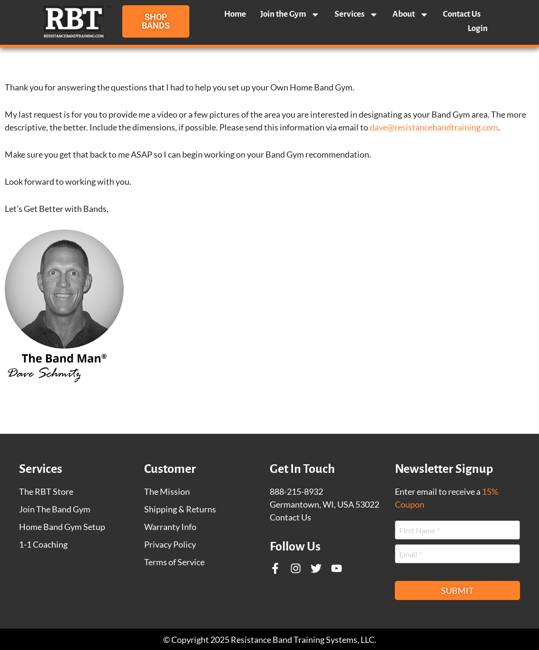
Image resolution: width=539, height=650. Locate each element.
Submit (457, 590)
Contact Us (461, 14)
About (410, 14)
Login (478, 28)
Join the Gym (290, 14)
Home (235, 14)
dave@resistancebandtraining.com (434, 127)
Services (356, 14)
